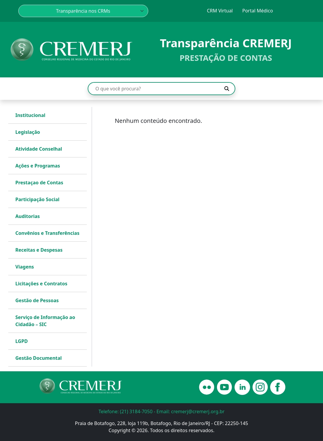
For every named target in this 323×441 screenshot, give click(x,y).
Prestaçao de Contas (39, 182)
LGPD (21, 341)
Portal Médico (257, 10)
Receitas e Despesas (39, 250)
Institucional (30, 115)
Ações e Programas (37, 165)
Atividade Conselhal (38, 149)
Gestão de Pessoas (37, 300)
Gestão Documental (38, 358)
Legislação (27, 132)
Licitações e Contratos (41, 283)
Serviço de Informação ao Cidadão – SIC (45, 321)
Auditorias (27, 216)
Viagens (24, 266)
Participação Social (37, 199)
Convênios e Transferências (47, 233)
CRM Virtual (220, 10)
